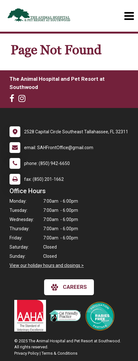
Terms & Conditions (59, 353)
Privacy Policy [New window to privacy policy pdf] (26, 353)
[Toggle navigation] (129, 16)
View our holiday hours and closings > (47, 265)
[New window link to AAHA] (31, 316)
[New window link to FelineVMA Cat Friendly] (66, 316)
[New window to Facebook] (13, 99)
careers (69, 287)
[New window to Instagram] (23, 99)
